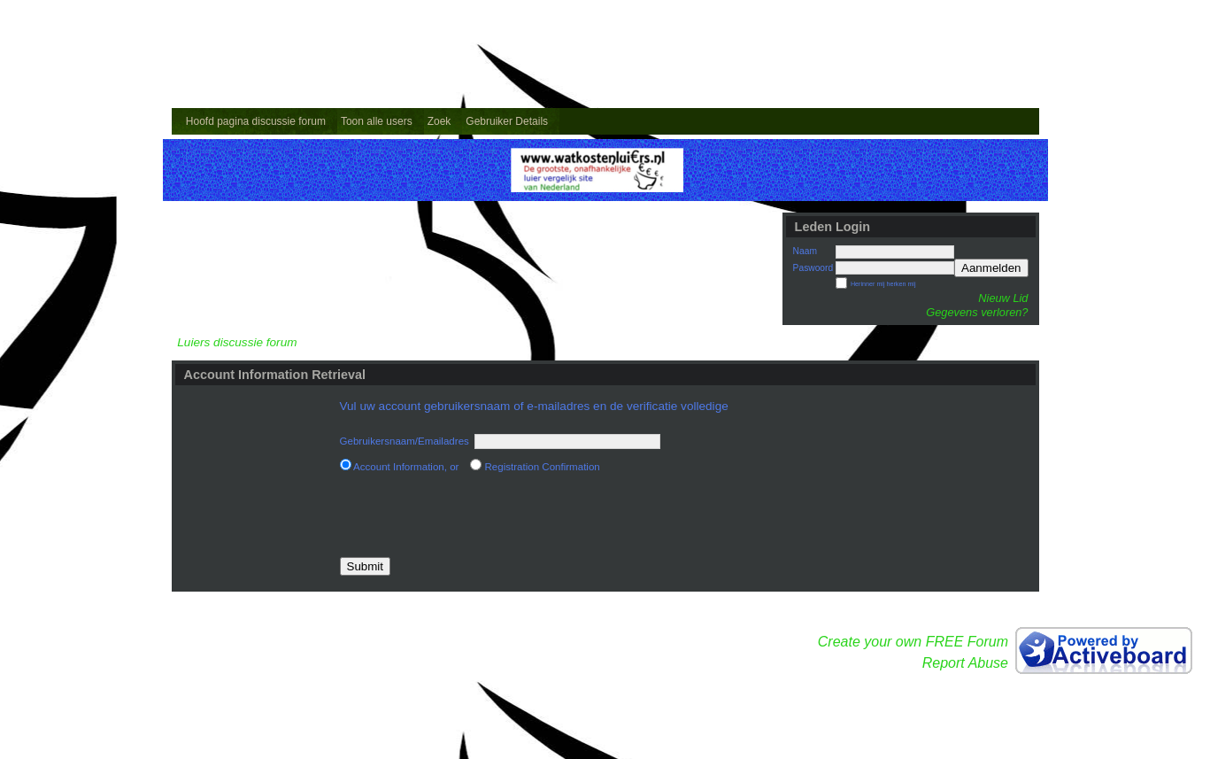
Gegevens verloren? (977, 312)
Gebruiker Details (507, 121)
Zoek (439, 121)
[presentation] (474, 515)
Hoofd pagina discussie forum (256, 121)
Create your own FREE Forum (913, 641)
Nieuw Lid (1003, 298)
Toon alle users (376, 121)
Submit (365, 566)
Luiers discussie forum (237, 342)
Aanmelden (991, 268)
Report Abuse (965, 662)
